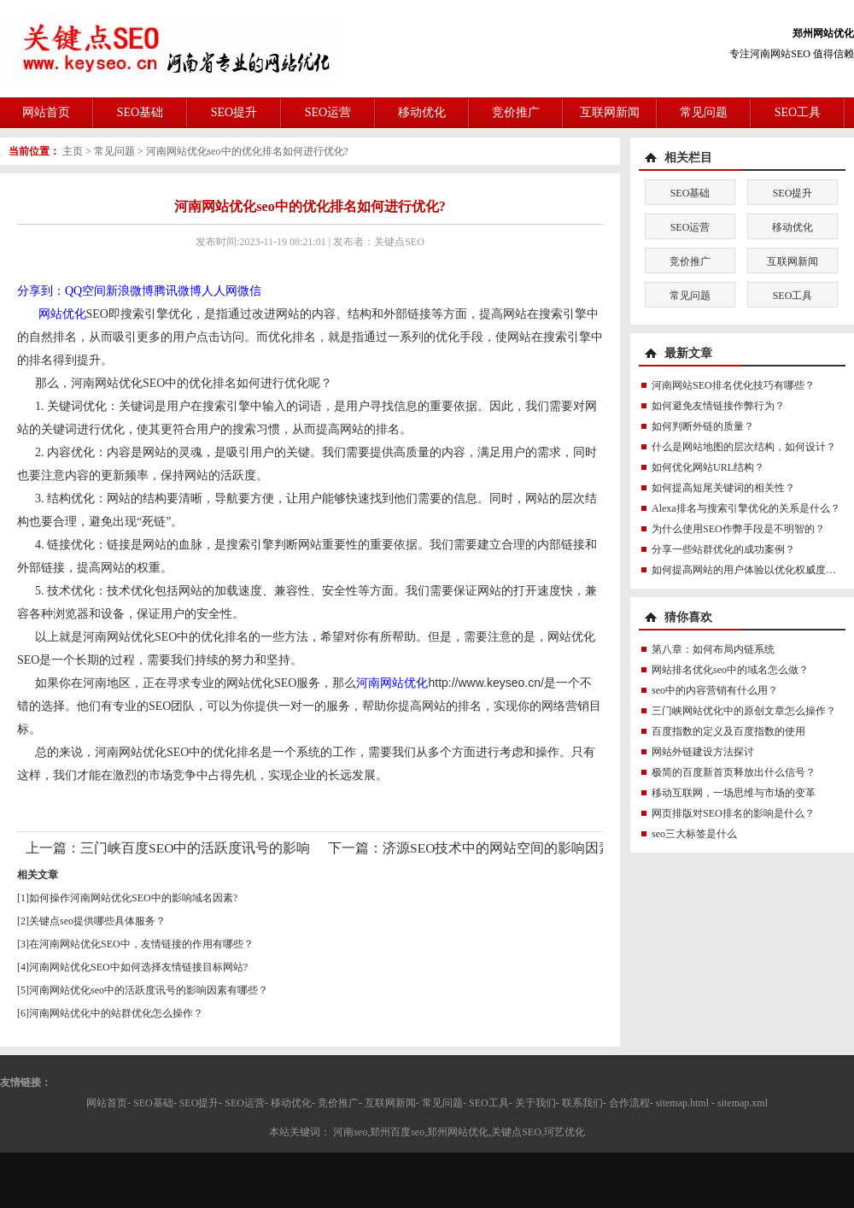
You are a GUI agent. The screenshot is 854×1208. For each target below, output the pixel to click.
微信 (249, 290)
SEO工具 (798, 112)
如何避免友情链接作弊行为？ (718, 406)
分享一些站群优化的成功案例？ (723, 549)
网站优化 (62, 314)
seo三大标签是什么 (694, 834)
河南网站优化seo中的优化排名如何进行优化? (247, 151)
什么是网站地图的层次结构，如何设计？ (744, 447)
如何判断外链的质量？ (703, 426)
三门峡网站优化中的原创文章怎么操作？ (744, 711)
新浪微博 (130, 290)
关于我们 (535, 1103)
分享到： (41, 290)
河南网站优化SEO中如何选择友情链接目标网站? (138, 967)
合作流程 (629, 1103)
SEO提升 (234, 112)
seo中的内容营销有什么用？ (715, 690)
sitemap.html (682, 1103)
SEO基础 (140, 112)
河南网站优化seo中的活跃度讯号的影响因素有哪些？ (148, 990)
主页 (72, 151)
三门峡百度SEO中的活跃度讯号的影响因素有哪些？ (236, 848)
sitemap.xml (742, 1103)
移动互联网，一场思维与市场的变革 (734, 793)
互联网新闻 (610, 112)
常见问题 (704, 112)
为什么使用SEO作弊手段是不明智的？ (738, 529)
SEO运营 (328, 112)
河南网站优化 (392, 682)
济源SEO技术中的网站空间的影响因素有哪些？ (525, 848)
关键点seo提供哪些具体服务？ (97, 921)
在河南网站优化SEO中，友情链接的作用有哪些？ (141, 944)
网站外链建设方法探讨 (703, 752)
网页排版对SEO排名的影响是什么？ (733, 813)
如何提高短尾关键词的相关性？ (723, 488)
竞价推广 (516, 112)
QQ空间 (85, 290)
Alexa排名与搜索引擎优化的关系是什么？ (746, 508)
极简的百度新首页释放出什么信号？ (734, 772)
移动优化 (422, 112)
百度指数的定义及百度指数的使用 (728, 731)
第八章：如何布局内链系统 (713, 649)
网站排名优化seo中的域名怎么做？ (730, 670)
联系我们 (582, 1103)
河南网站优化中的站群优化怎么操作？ (116, 1013)
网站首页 (46, 112)
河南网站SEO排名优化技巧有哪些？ (733, 385)
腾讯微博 (178, 290)
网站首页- (108, 1103)
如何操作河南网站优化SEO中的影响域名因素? (133, 898)
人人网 (219, 290)
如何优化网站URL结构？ (708, 467)
